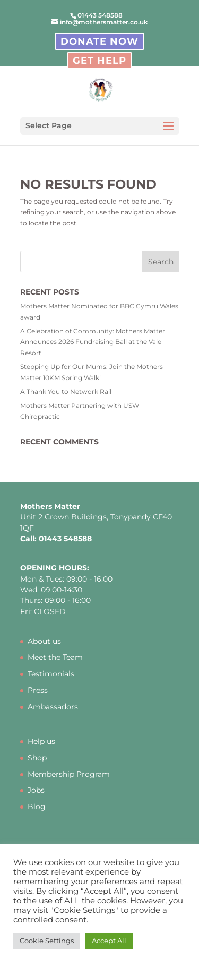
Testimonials (51, 673)
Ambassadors (53, 706)
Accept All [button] (109, 940)
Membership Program (69, 774)
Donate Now (99, 41)
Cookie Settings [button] (47, 940)
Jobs (36, 790)
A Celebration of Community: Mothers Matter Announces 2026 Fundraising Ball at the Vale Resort (92, 342)
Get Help (99, 60)
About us (44, 641)
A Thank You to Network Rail (65, 392)
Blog (37, 806)
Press (38, 690)
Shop (37, 757)
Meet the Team (55, 657)
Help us (41, 741)
